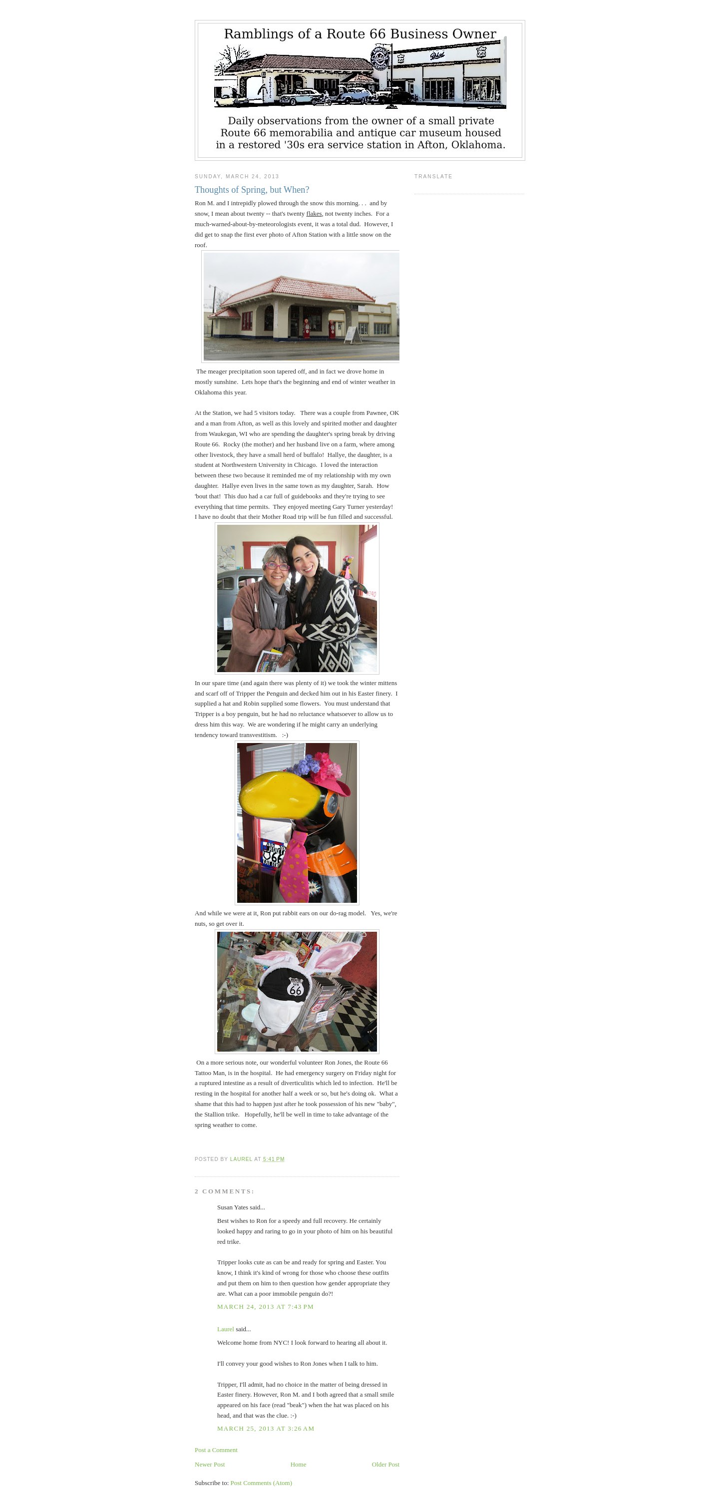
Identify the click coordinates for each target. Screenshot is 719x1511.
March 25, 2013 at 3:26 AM (266, 1428)
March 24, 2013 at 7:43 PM (265, 1306)
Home (299, 1464)
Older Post (385, 1464)
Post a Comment (216, 1450)
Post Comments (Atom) (262, 1483)
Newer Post (210, 1464)
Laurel (225, 1329)
